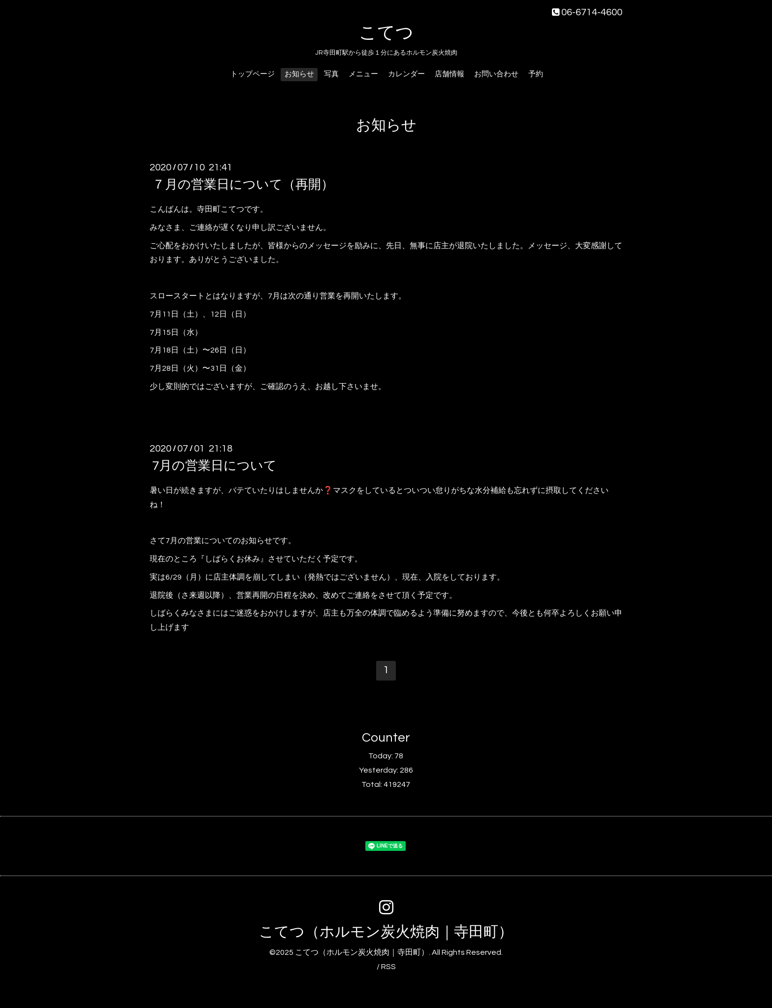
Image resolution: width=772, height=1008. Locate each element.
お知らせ (299, 74)
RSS (388, 967)
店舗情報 (449, 74)
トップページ (252, 74)
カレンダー (406, 74)
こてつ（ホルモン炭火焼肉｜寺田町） (386, 932)
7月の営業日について (214, 465)
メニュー (363, 74)
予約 (535, 74)
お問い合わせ (496, 74)
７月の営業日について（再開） (243, 184)
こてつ (386, 33)
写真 (331, 74)
